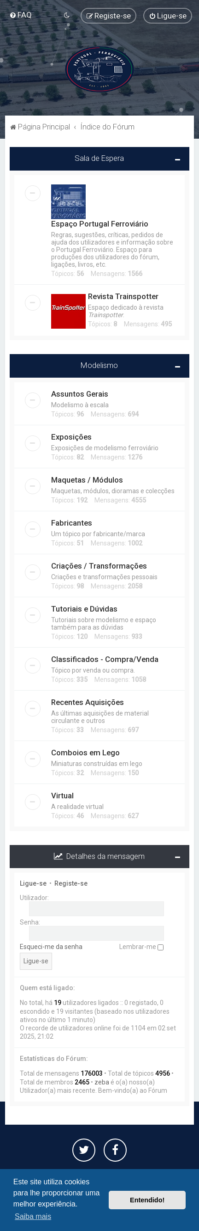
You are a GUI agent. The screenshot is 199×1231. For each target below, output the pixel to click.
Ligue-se (33, 883)
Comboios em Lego (85, 752)
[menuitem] (20, 15)
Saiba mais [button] (33, 1216)
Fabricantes (71, 522)
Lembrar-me (141, 946)
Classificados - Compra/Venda (104, 658)
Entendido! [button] (147, 1200)
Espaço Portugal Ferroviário (99, 223)
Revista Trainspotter (123, 296)
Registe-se (71, 883)
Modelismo (99, 365)
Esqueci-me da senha (51, 946)
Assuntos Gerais (79, 393)
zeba (101, 1081)
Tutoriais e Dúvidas (84, 608)
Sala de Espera (99, 158)
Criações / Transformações (99, 565)
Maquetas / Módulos (87, 479)
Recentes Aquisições (87, 701)
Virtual (62, 795)
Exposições (71, 436)
